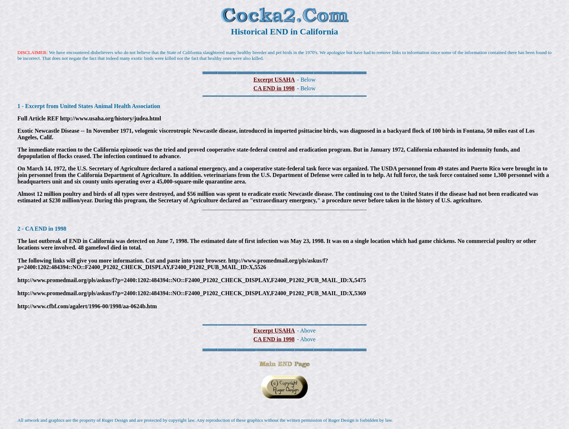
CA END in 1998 (273, 88)
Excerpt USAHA (274, 80)
